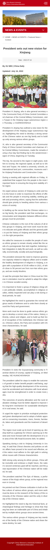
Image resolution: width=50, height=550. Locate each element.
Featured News (34, 37)
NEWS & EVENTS (19, 37)
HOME (7, 37)
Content (8, 40)
